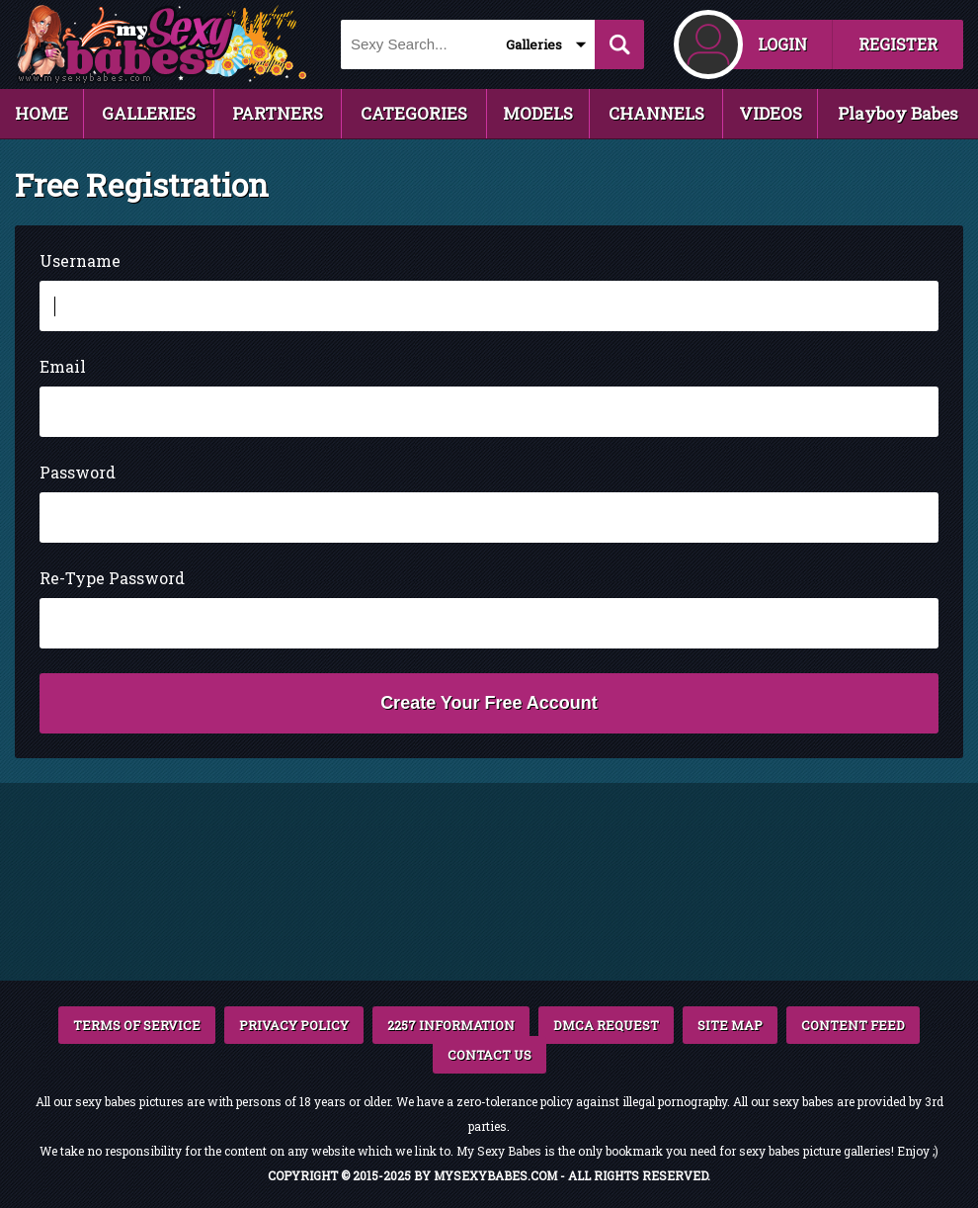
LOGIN (782, 44)
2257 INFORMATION (451, 1025)
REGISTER (897, 44)
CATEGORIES (414, 113)
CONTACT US (489, 1055)
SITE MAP (730, 1025)
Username (80, 260)
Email (63, 366)
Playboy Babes (898, 113)
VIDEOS (770, 113)
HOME (41, 113)
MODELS (538, 113)
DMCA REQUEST (606, 1025)
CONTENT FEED (853, 1025)
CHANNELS (656, 113)
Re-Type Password (112, 577)
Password (78, 472)
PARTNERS (277, 113)
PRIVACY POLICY (294, 1025)
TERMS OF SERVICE (137, 1025)
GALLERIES (149, 113)
